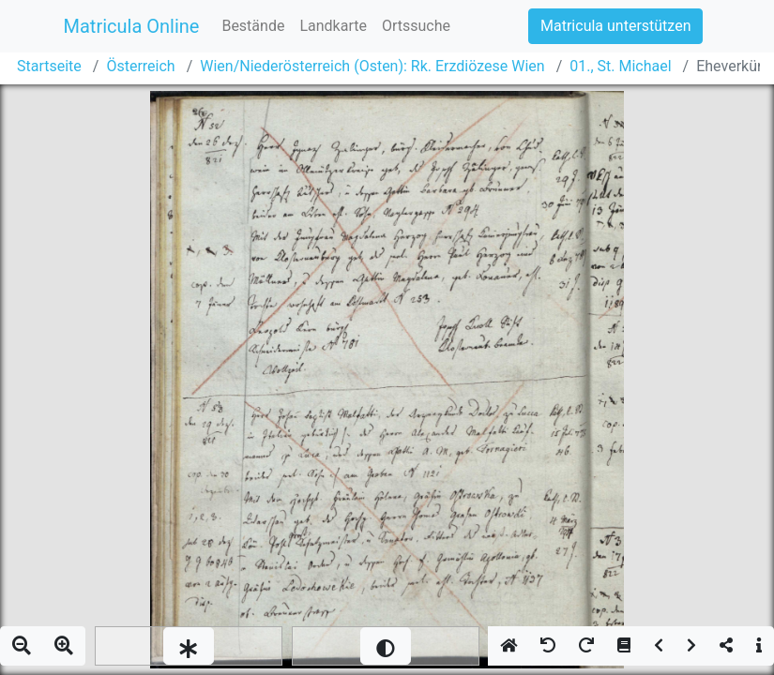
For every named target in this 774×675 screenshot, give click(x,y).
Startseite (49, 66)
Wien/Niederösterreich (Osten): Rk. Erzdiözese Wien (372, 66)
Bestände (252, 26)
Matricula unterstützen (615, 26)
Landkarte (333, 26)
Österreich (140, 66)
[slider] (188, 646)
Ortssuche (416, 26)
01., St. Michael (620, 66)
